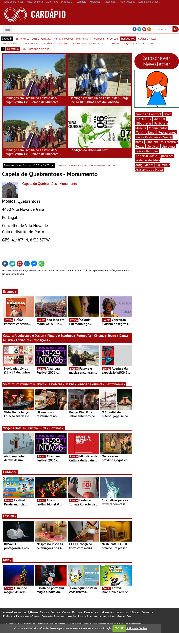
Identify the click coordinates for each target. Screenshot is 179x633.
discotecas (147, 43)
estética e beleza (11, 43)
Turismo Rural (38, 428)
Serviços (153, 146)
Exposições (41, 340)
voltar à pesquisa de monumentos (87, 165)
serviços (126, 43)
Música (9, 340)
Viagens (66, 612)
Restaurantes (26, 384)
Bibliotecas (143, 123)
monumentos (128, 38)
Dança (124, 336)
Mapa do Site (124, 616)
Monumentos (158, 128)
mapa (23, 49)
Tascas (71, 384)
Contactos (147, 612)
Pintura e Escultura (61, 336)
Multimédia (108, 612)
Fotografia (85, 336)
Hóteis (20, 428)
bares (136, 43)
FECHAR (119, 628)
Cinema (100, 336)
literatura (113, 43)
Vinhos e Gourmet (91, 384)
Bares (167, 114)
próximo (112, 165)
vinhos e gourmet (63, 38)
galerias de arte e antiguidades (88, 43)
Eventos (10, 292)
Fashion (9, 516)
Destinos (56, 428)
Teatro (113, 336)
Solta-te (55, 612)
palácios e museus (147, 38)
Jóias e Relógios (147, 151)
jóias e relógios (30, 43)
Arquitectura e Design (31, 336)
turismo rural (83, 38)
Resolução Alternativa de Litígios (96, 616)
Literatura (24, 340)
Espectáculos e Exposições (154, 156)
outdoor (99, 38)
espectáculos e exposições (55, 43)
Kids (7, 560)
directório (13, 49)
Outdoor (10, 472)
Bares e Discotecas (51, 384)
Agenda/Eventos (12, 612)
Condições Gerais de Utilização (59, 616)
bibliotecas (112, 38)
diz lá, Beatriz (30, 612)
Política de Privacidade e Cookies (21, 616)
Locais (119, 612)
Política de (136, 628)
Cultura (44, 612)
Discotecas (143, 119)
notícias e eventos (39, 49)
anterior (61, 165)
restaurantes (22, 38)
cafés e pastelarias (42, 38)
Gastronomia (115, 384)
